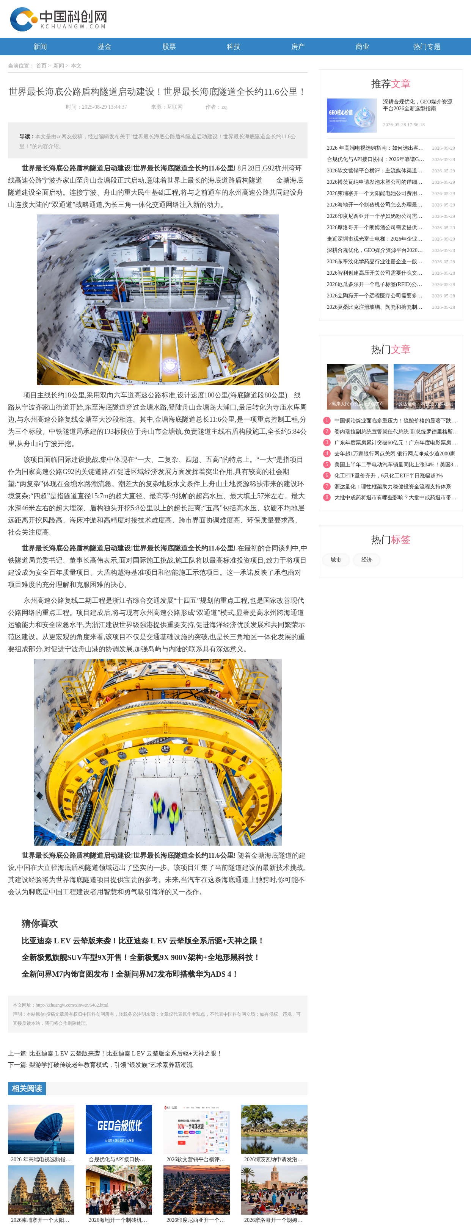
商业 (362, 46)
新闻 (40, 46)
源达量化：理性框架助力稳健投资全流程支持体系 (392, 486)
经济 (366, 560)
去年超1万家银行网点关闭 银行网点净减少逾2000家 (394, 454)
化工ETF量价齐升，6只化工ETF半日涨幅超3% (388, 476)
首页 (41, 66)
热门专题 (427, 46)
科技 (233, 46)
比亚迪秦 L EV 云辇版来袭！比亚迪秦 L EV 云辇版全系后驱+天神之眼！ (125, 1053)
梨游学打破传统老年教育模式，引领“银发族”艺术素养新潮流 (110, 1065)
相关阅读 (27, 1088)
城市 (336, 560)
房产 (298, 46)
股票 (169, 46)
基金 (104, 46)
